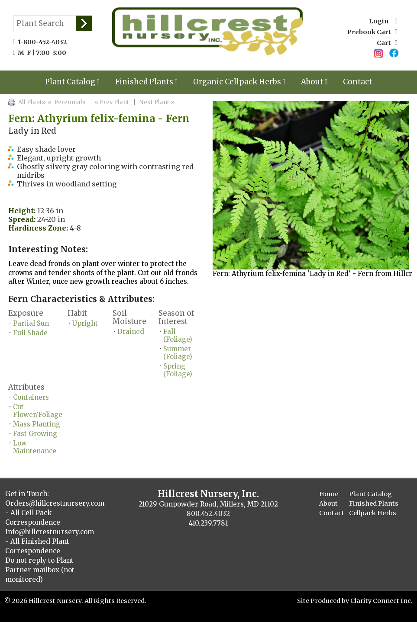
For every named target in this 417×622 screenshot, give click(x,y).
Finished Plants (146, 82)
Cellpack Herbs (372, 513)
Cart (387, 43)
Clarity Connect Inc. (381, 601)
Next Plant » (157, 102)
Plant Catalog (72, 82)
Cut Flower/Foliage (37, 411)
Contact (357, 82)
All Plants (31, 102)
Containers (31, 397)
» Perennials (65, 102)
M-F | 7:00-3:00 (44, 53)
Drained (130, 331)
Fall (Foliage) (177, 335)
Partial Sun (31, 323)
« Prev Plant (111, 102)
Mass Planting (36, 424)
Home (328, 494)
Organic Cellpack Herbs (239, 82)
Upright (85, 323)
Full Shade (30, 333)
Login (383, 21)
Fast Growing (35, 434)
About (314, 82)
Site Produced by (323, 601)
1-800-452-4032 (44, 42)
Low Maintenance (34, 447)
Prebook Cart (372, 32)
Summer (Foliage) (177, 353)
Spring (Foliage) (177, 370)
